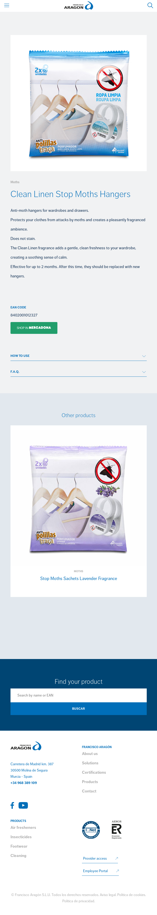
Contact (89, 791)
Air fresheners (23, 827)
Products (90, 781)
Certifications (94, 772)
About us (90, 753)
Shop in (30, 328)
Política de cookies (131, 895)
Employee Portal (95, 871)
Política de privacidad (78, 901)
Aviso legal (108, 895)
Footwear (18, 846)
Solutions (90, 763)
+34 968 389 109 (23, 783)
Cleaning (18, 855)
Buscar (78, 709)
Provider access (95, 858)
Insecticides (21, 836)
